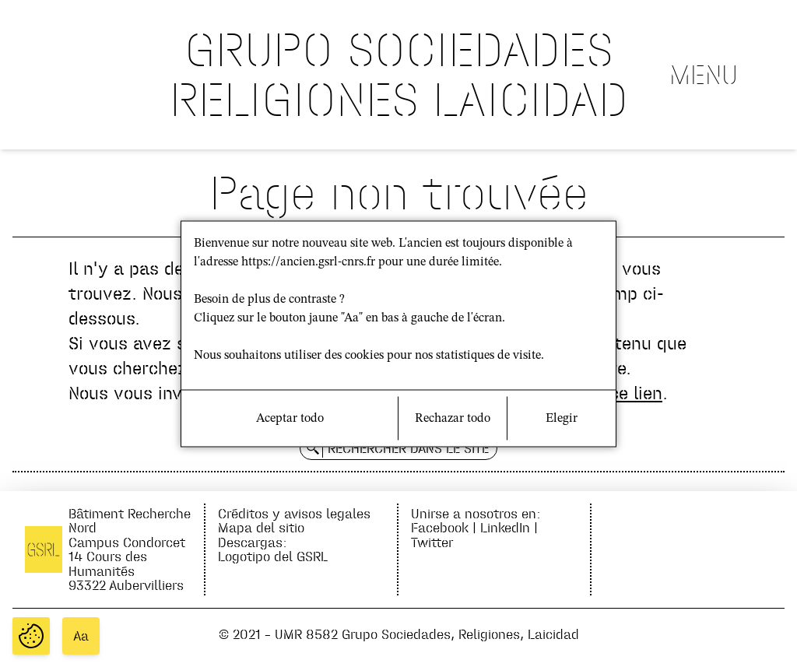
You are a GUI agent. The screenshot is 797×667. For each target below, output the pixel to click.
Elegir (562, 418)
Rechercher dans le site (408, 448)
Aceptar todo (290, 418)
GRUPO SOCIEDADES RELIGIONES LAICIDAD (399, 74)
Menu (703, 74)
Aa (81, 636)
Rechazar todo (452, 418)
